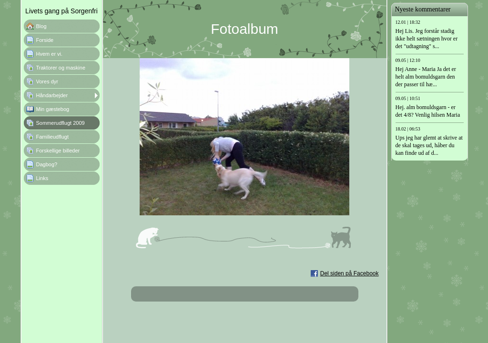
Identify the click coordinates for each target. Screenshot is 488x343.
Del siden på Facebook (349, 273)
